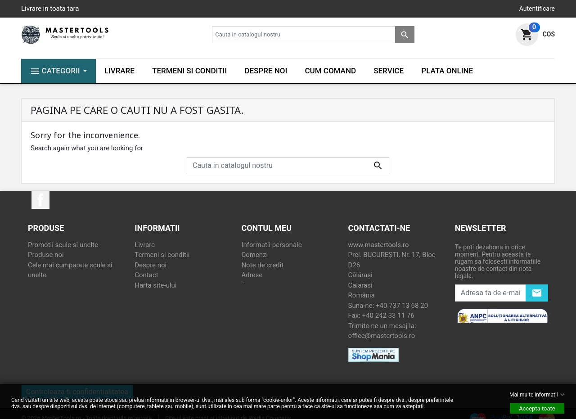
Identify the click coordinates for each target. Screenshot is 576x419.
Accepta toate (537, 408)
